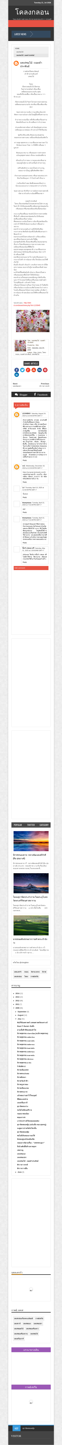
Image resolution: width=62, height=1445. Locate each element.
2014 (18, 993)
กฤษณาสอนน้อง (23, 1114)
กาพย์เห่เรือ (34, 976)
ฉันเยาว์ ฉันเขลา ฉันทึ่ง (25, 1026)
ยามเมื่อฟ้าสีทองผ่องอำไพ (26, 1030)
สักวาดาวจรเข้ (22, 1165)
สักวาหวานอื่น (22, 1168)
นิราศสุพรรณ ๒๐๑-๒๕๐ (25, 1048)
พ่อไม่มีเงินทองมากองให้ (26, 1136)
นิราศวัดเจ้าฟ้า (22, 1081)
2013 (18, 997)
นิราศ (44, 972)
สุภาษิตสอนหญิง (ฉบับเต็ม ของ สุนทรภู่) (31, 1125)
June (20, 1172)
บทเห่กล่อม (18, 976)
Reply (25, 460)
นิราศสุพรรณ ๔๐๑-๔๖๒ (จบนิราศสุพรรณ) (32, 1033)
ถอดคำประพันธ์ (25, 354)
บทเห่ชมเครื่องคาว (32, 1329)
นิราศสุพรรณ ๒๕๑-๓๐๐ (25, 1044)
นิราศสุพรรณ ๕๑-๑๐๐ (25, 1059)
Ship (34, 352)
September (22, 1012)
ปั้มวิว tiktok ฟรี (28, 548)
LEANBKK (26, 413)
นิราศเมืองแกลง (23, 1088)
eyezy (37, 528)
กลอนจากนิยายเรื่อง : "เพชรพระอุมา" (30, 1143)
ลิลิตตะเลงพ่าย (22, 1099)
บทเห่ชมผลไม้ (18, 1329)
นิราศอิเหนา (21, 1077)
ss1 (23, 466)
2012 (18, 1001)
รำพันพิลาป (21, 1066)
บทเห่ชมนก (21, 1154)
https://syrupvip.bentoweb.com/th (34, 472)
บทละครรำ (18, 972)
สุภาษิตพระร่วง (22, 1106)
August (21, 1015)
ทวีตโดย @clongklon (21, 963)
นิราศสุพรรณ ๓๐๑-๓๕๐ (25, 1041)
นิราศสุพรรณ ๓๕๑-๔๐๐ (25, 1037)
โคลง (26, 976)
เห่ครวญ (20, 1150)
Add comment (20, 568)
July (19, 1019)
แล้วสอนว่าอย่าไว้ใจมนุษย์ (26, 1096)
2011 (18, 1004)
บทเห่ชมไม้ (19, 52)
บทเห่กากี (17, 1323)
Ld (23, 488)
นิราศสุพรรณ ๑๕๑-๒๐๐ (25, 1052)
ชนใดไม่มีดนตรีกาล (24, 1110)
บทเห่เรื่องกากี (22, 1103)
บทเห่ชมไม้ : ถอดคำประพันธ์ (27, 1161)
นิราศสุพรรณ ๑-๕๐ (24, 1063)
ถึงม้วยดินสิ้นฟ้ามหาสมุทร (26, 1147)
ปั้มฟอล (25, 494)
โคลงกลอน (32, 12)
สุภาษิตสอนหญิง (23, 1132)
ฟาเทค (35, 457)
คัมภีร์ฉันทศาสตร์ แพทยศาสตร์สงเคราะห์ (32, 1023)
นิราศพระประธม (23, 1074)
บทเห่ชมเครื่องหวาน (21, 1334)
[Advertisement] (24, 682)
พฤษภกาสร (21, 1117)
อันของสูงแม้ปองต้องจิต (25, 1139)
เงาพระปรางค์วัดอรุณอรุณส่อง (28, 1121)
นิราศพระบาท (22, 1092)
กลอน (39, 352)
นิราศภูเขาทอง (22, 1084)
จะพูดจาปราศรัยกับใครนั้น (26, 1128)
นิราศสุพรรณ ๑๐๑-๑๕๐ (25, 1055)
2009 (18, 1008)
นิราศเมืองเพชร (23, 1070)
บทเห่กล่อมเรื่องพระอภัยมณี (23, 1318)
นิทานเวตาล (35, 972)
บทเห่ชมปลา (22, 1157)
